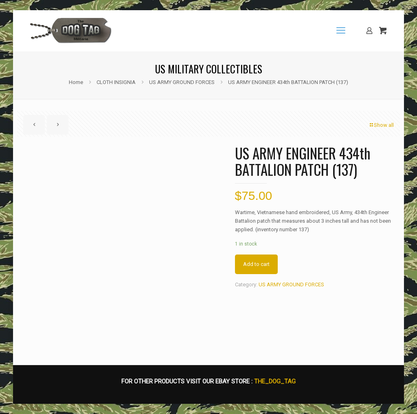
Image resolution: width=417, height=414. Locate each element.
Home (76, 82)
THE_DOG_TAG (275, 381)
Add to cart (256, 264)
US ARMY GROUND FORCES (182, 82)
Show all (381, 125)
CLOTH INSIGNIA (116, 82)
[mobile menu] (341, 31)
